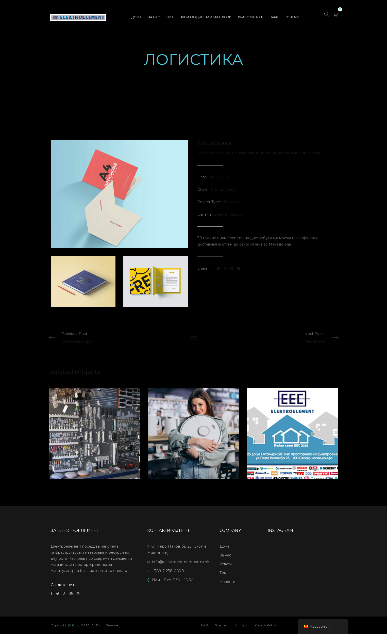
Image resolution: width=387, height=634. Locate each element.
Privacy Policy (265, 625)
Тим (223, 573)
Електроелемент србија (255, 153)
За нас (225, 555)
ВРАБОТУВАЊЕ (250, 17)
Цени (274, 17)
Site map (221, 625)
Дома (224, 546)
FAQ (204, 625)
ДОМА (136, 17)
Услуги (226, 564)
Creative (220, 214)
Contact (241, 625)
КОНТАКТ (292, 17)
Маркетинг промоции (300, 153)
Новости (227, 582)
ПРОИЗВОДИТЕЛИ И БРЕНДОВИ (205, 17)
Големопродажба (214, 153)
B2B (169, 17)
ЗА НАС (154, 17)
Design (235, 214)
